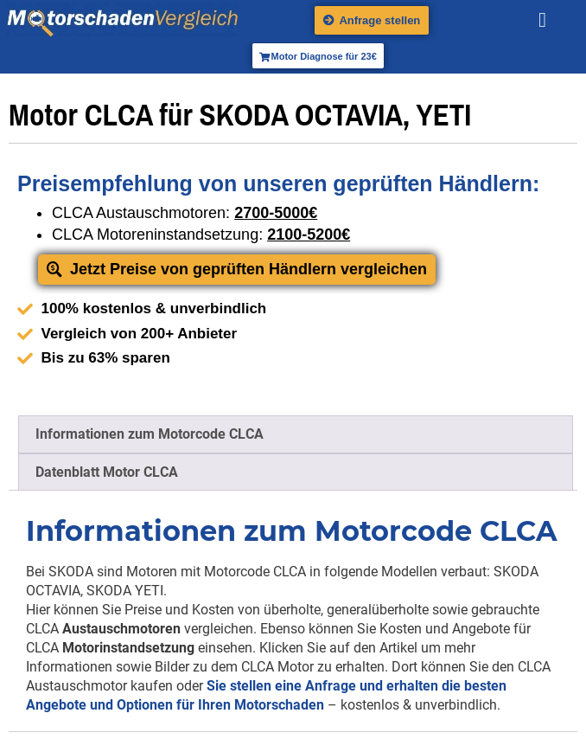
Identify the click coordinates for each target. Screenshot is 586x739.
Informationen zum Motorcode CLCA (149, 434)
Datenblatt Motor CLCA (106, 472)
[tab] (295, 434)
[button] (542, 19)
